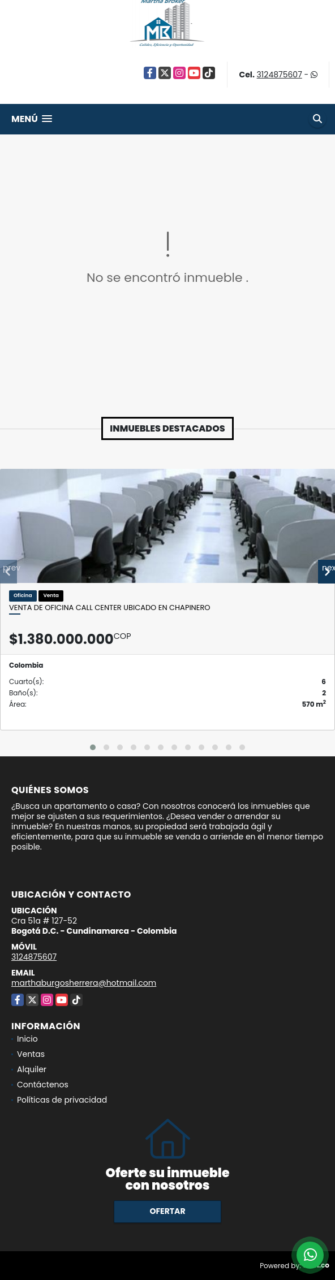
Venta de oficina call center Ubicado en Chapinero (110, 607)
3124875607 (279, 74)
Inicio (27, 1038)
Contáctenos (42, 1084)
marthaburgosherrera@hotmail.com (83, 983)
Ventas (31, 1054)
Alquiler (31, 1069)
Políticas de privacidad (62, 1099)
